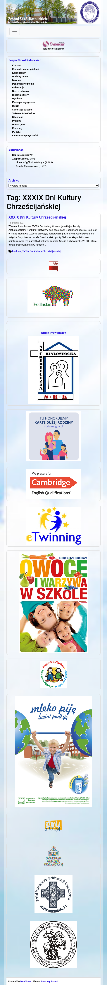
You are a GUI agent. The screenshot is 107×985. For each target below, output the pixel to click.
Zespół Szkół (19, 158)
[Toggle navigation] (14, 31)
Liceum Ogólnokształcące (30, 162)
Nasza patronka (21, 91)
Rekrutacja (18, 87)
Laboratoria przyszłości (25, 135)
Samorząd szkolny (22, 109)
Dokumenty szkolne (23, 83)
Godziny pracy (20, 76)
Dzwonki (17, 80)
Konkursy (17, 128)
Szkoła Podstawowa (27, 166)
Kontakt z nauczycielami (25, 69)
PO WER (16, 131)
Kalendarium (19, 72)
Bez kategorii (19, 155)
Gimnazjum (18, 124)
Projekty (16, 120)
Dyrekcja (17, 98)
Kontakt (16, 65)
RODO (15, 106)
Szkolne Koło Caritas (23, 113)
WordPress (25, 981)
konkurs (16, 251)
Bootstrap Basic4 (49, 981)
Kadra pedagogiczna (23, 102)
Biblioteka (17, 117)
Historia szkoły (20, 94)
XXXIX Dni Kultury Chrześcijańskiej (37, 217)
